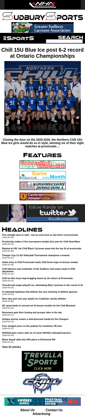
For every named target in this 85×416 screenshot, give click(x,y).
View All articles (11, 347)
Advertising (41, 414)
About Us (27, 410)
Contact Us (54, 410)
